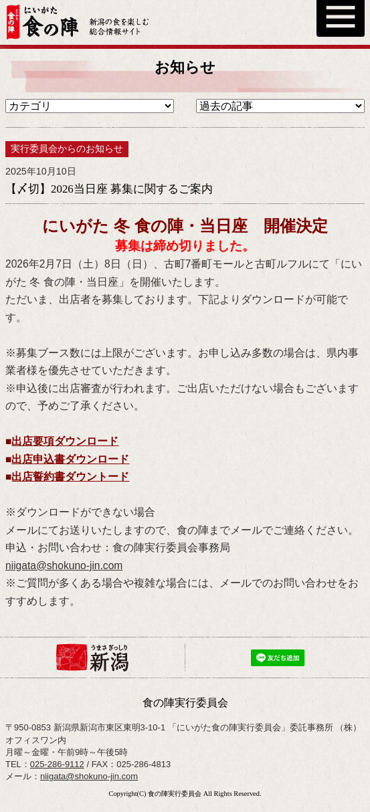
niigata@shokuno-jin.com (63, 565)
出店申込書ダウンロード (70, 459)
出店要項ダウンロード (64, 441)
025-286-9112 (57, 764)
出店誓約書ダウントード (70, 476)
